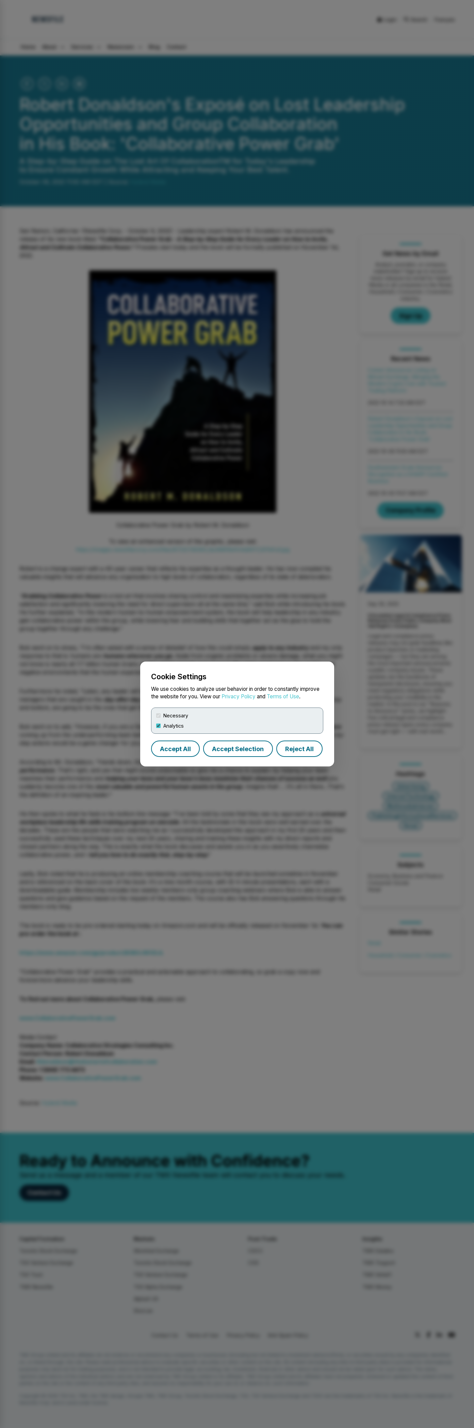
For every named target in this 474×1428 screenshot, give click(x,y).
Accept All (175, 748)
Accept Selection (238, 748)
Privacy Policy (239, 696)
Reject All (299, 748)
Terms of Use (283, 696)
